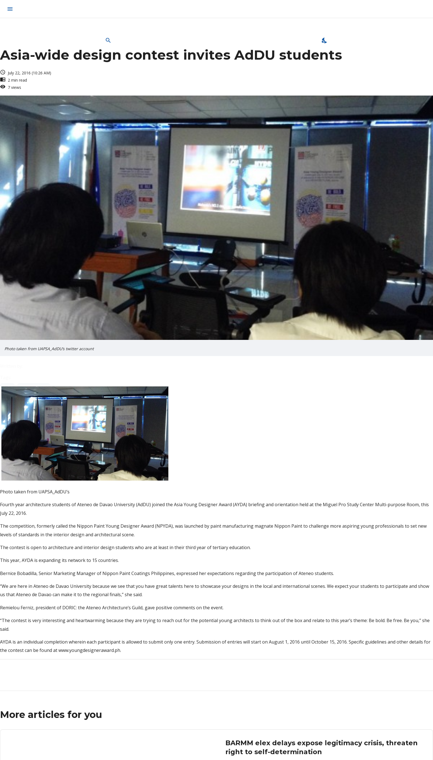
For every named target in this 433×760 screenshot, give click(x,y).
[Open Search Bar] (108, 40)
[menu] (10, 9)
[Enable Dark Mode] (324, 40)
